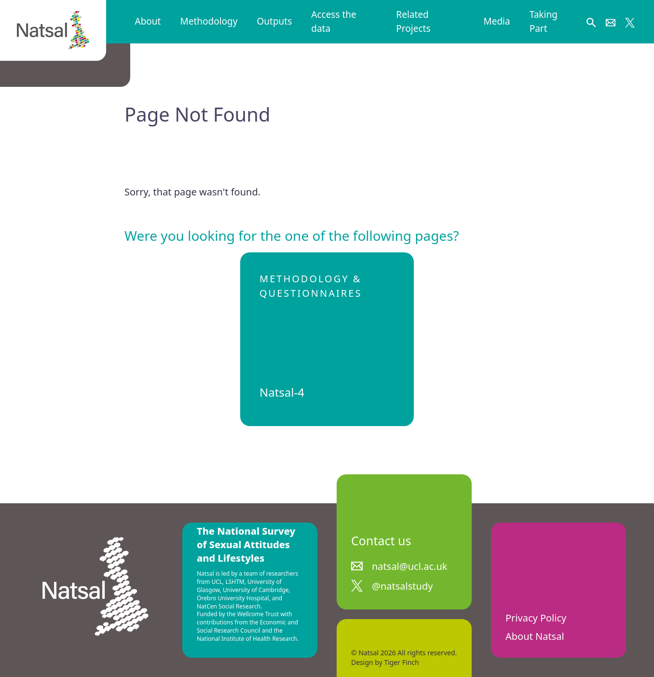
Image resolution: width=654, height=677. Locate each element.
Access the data (333, 21)
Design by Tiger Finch (385, 662)
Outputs (274, 21)
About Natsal (534, 636)
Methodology (208, 21)
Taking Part (544, 21)
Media (496, 21)
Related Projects (413, 21)
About (148, 21)
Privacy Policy (535, 617)
